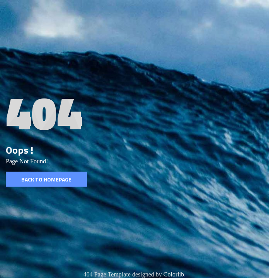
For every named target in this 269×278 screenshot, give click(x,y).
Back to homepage (46, 179)
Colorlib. (174, 274)
